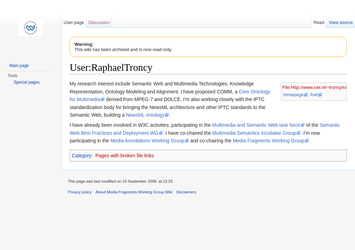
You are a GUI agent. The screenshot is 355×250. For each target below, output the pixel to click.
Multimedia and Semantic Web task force (256, 125)
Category (82, 155)
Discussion (99, 22)
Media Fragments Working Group (268, 140)
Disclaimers (186, 192)
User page (73, 22)
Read (319, 22)
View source (341, 22)
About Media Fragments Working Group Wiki (134, 192)
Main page (19, 65)
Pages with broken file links (124, 155)
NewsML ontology (145, 115)
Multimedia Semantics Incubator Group (254, 133)
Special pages (27, 82)
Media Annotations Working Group (147, 140)
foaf (314, 94)
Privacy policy (80, 192)
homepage (293, 94)
